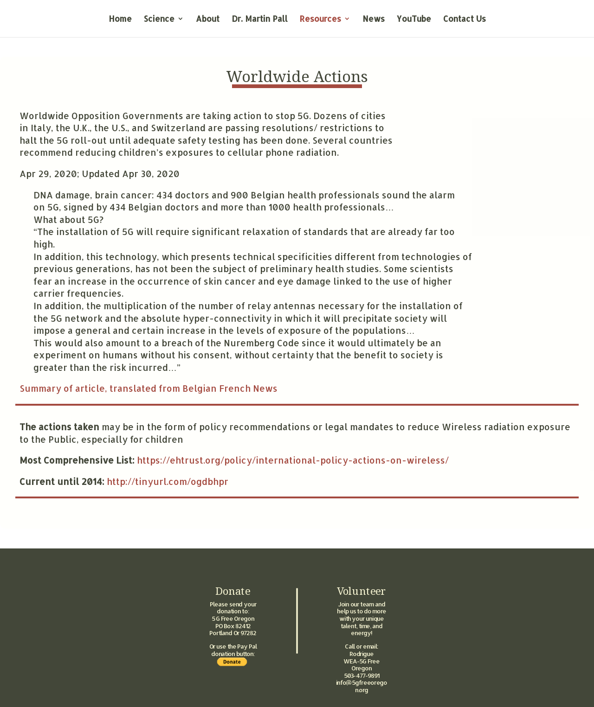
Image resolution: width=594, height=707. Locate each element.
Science (159, 19)
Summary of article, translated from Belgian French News (148, 388)
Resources (320, 19)
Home (120, 19)
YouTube (414, 19)
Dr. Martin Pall (260, 19)
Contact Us (464, 19)
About (208, 19)
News (373, 19)
